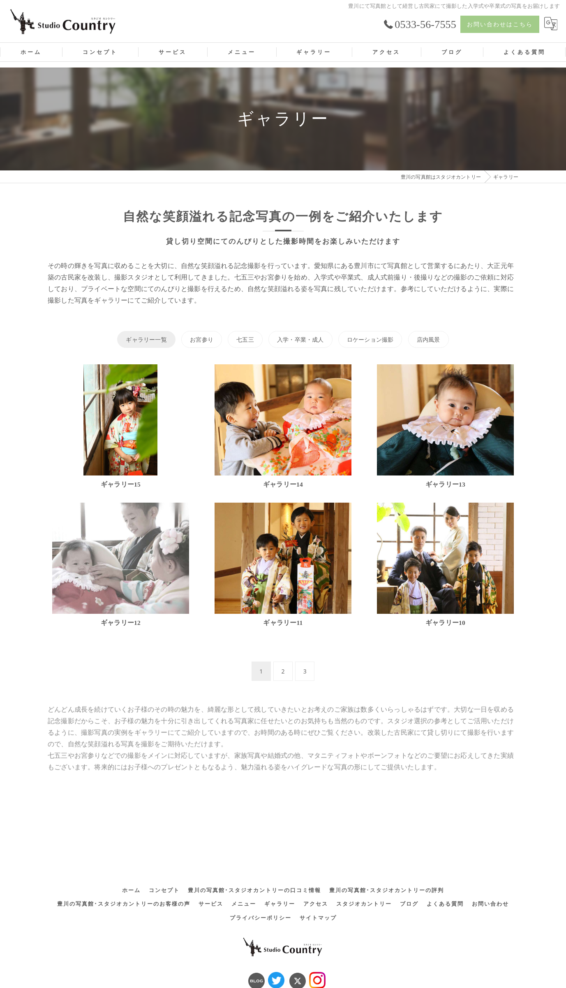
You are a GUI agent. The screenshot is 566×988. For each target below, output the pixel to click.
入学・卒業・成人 (300, 339)
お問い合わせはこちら (500, 24)
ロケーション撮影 (370, 339)
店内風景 (428, 339)
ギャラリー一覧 (146, 339)
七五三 (245, 339)
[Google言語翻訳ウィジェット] (551, 24)
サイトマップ (318, 883)
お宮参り (201, 339)
